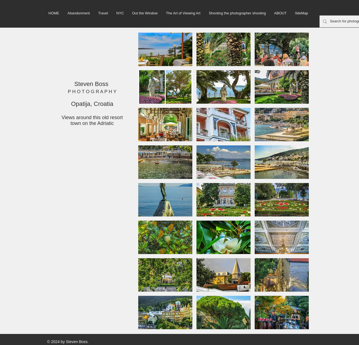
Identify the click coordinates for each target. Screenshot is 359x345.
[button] (165, 49)
